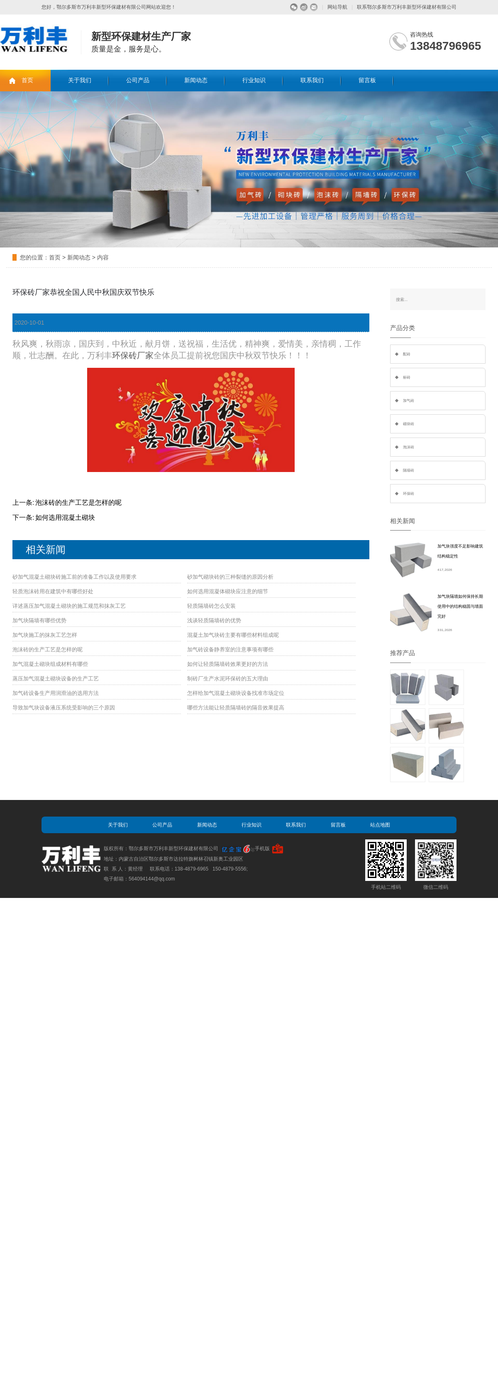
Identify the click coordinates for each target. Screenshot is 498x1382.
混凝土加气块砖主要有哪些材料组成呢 (233, 635)
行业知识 (254, 80)
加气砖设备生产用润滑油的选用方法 (55, 693)
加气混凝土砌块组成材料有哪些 (50, 664)
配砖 (406, 354)
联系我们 (312, 80)
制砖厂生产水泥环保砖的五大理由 (227, 678)
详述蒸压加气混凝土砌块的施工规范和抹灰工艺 (69, 606)
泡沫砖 (408, 447)
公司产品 (137, 80)
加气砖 (408, 401)
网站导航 (337, 7)
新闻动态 (196, 80)
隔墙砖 (408, 470)
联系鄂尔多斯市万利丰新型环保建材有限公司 (406, 7)
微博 (304, 7)
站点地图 (380, 825)
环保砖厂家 (133, 355)
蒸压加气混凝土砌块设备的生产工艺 (55, 678)
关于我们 (79, 80)
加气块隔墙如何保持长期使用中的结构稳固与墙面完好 (460, 606)
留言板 (367, 80)
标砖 (406, 377)
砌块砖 (408, 424)
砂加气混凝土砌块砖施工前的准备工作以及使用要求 (74, 577)
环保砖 (408, 494)
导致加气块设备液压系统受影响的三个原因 (63, 707)
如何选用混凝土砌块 (65, 517)
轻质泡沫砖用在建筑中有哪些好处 (52, 591)
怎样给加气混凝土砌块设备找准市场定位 (235, 693)
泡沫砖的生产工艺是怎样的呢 (78, 502)
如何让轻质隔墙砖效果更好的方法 (227, 664)
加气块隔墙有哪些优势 (39, 620)
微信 (294, 7)
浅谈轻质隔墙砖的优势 (214, 620)
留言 (314, 7)
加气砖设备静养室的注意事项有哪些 (230, 649)
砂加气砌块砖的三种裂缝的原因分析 (230, 577)
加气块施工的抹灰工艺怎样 (44, 635)
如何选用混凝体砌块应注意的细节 (227, 591)
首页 (27, 80)
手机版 (262, 848)
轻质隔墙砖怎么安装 (211, 606)
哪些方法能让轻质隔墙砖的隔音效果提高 (235, 707)
